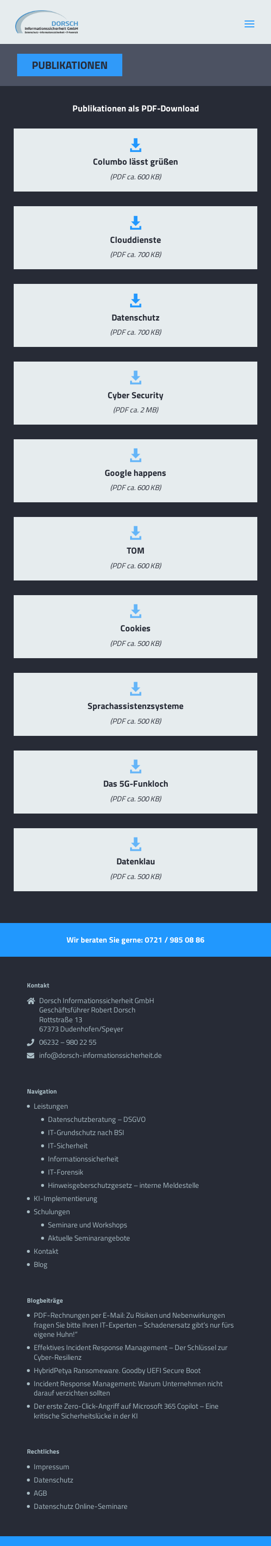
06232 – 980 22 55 (67, 1042)
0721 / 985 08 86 (174, 939)
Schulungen (52, 1211)
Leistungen (51, 1106)
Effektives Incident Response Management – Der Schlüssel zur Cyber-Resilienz (130, 1352)
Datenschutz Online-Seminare (81, 1506)
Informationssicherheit (83, 1158)
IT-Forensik (65, 1172)
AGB (40, 1493)
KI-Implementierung (65, 1198)
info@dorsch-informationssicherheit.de (100, 1055)
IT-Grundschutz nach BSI (86, 1132)
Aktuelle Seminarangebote (89, 1238)
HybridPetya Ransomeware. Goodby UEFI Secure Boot (117, 1370)
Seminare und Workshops (87, 1224)
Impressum (51, 1466)
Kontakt (46, 1251)
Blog (40, 1264)
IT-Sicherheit (68, 1145)
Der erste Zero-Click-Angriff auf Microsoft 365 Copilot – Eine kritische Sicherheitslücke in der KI (126, 1410)
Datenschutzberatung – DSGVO (97, 1119)
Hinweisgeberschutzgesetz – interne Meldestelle (123, 1185)
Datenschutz (53, 1479)
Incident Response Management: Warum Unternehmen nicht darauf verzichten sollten (128, 1388)
